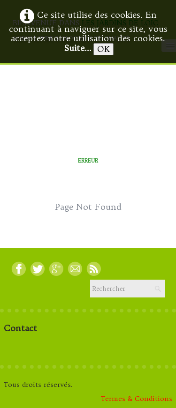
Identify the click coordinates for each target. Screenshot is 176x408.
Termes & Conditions (136, 398)
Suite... (78, 48)
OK (103, 49)
